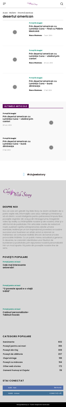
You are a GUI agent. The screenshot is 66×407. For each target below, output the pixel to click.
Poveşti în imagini (35, 23)
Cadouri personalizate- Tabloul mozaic (16, 313)
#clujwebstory (36, 174)
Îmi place (57, 387)
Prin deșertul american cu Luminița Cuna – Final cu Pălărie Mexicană (46, 29)
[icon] (24, 175)
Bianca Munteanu (35, 35)
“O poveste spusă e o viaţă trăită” (18, 290)
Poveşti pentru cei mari (11, 262)
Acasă (5, 13)
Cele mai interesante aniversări (14, 266)
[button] (61, 3)
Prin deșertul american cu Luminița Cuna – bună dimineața (43, 83)
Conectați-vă (55, 393)
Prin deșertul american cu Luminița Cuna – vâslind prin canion (44, 56)
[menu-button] (4, 3)
